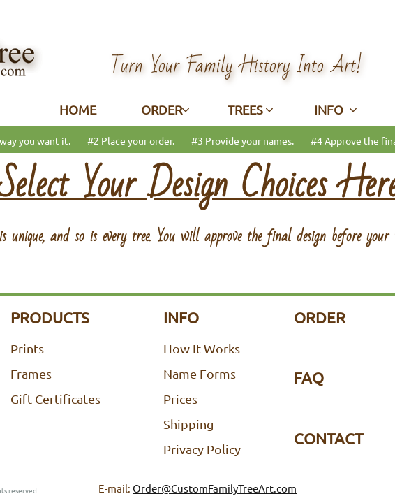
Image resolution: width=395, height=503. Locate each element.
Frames (31, 373)
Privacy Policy (202, 449)
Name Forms (199, 373)
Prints (27, 348)
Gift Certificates (55, 398)
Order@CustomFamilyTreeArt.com (215, 488)
